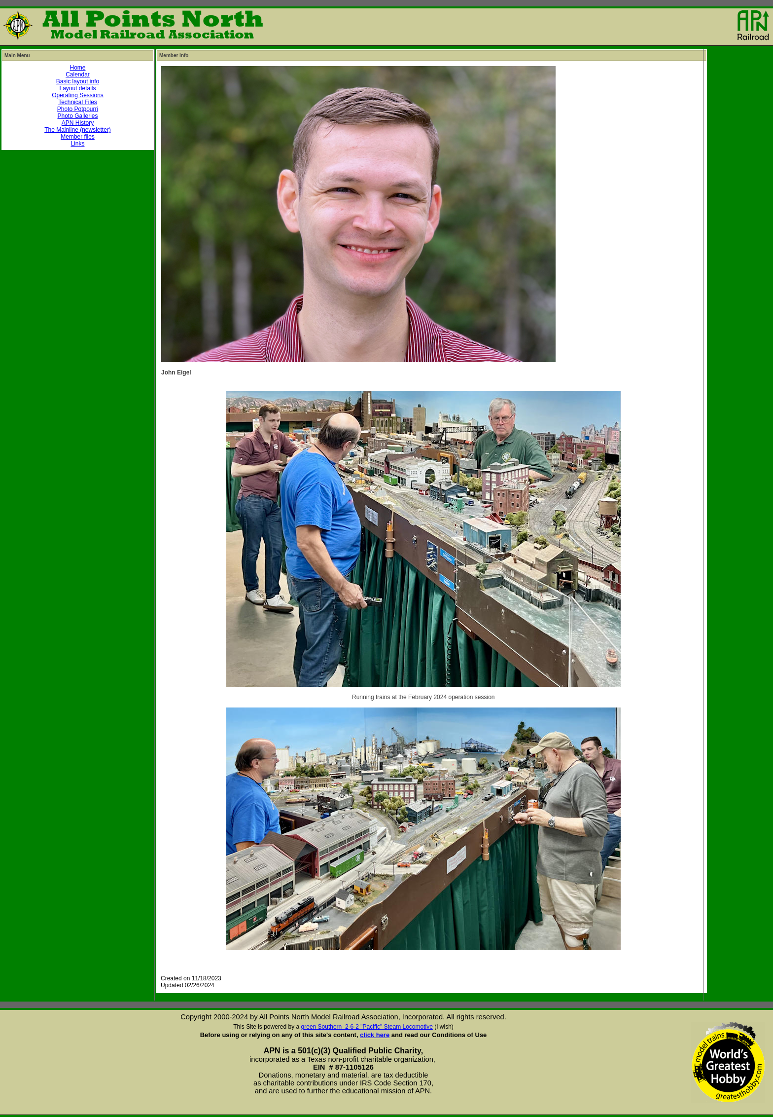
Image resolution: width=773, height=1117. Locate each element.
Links (77, 143)
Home (77, 67)
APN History (78, 122)
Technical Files (77, 102)
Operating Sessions (78, 95)
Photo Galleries (77, 115)
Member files (78, 136)
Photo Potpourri (77, 109)
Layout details (77, 88)
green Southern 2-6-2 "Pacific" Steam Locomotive (367, 1026)
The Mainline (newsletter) (77, 129)
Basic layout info (77, 81)
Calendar (78, 74)
